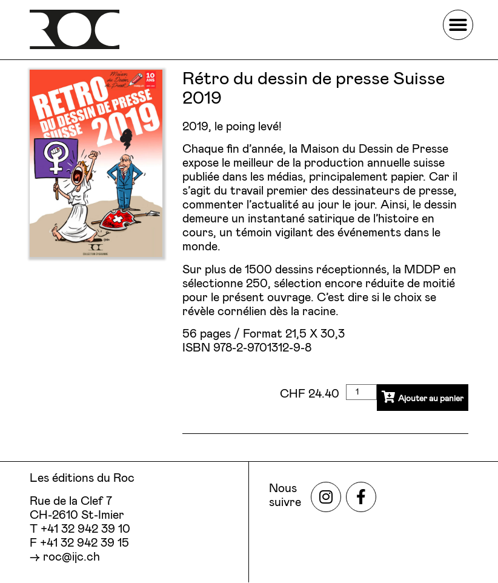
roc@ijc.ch (71, 557)
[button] (458, 25)
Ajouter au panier (415, 399)
